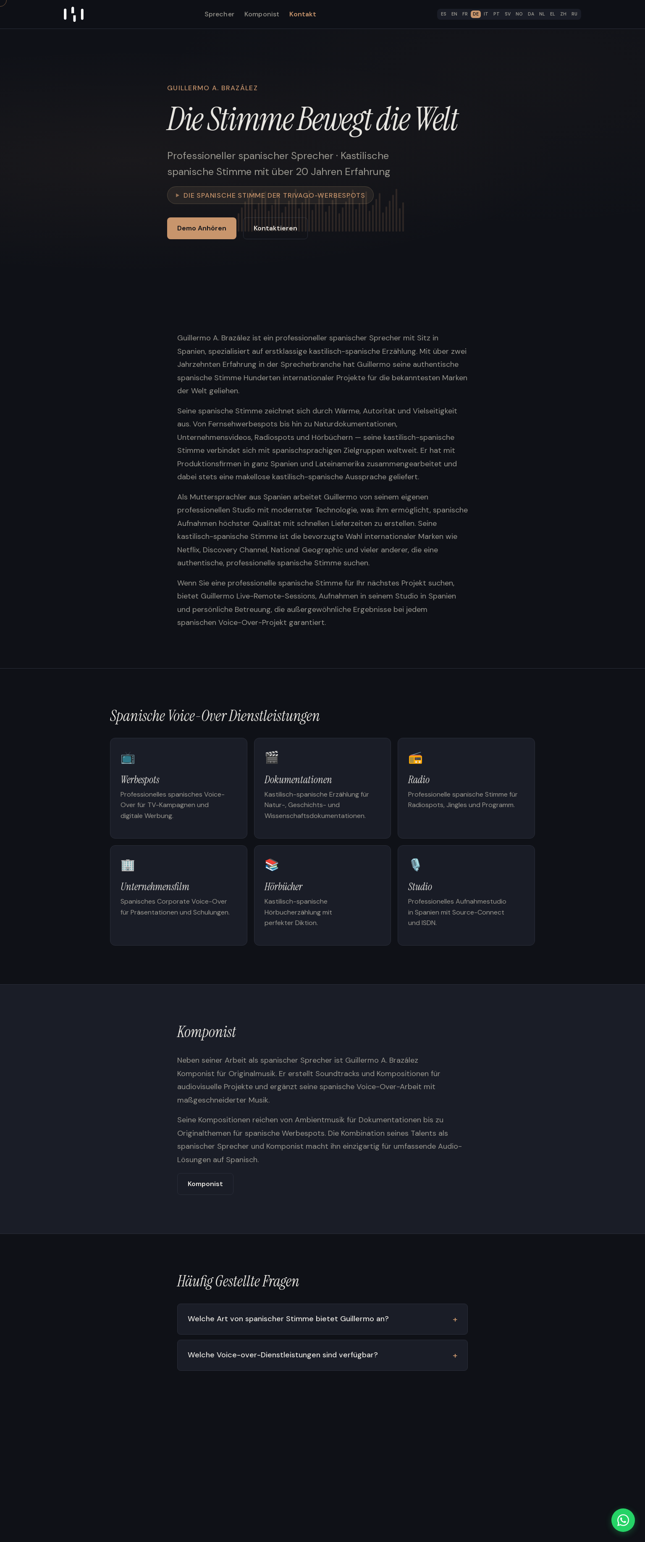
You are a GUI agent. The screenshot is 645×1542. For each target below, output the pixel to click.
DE (476, 14)
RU (574, 14)
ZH (563, 14)
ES (443, 14)
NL (542, 14)
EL (552, 14)
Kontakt (302, 14)
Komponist (261, 14)
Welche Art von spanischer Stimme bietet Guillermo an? (288, 1320)
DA (531, 14)
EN (454, 14)
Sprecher (219, 14)
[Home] (74, 14)
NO (519, 14)
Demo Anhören (201, 228)
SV (508, 14)
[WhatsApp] (623, 1520)
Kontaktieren (275, 228)
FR (465, 14)
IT (486, 14)
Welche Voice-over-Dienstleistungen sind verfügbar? (283, 1356)
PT (496, 14)
